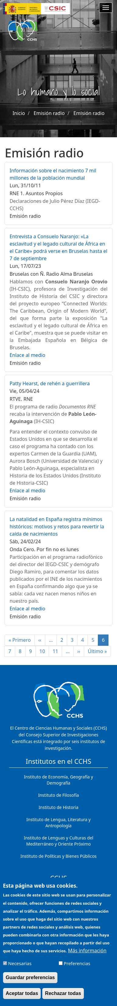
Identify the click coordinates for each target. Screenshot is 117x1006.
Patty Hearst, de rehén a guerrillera (49, 383)
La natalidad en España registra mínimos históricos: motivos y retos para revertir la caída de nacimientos (56, 526)
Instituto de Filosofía (58, 795)
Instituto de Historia (58, 807)
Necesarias (20, 968)
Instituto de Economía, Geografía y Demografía (58, 780)
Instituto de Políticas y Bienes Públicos (58, 856)
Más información (87, 955)
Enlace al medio (27, 355)
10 (44, 651)
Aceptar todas (22, 998)
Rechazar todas (63, 998)
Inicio (18, 113)
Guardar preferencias (30, 982)
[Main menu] (105, 7)
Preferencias (77, 968)
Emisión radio (49, 113)
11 (57, 651)
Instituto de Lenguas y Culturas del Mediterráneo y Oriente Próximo (58, 841)
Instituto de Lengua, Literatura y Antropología (58, 822)
